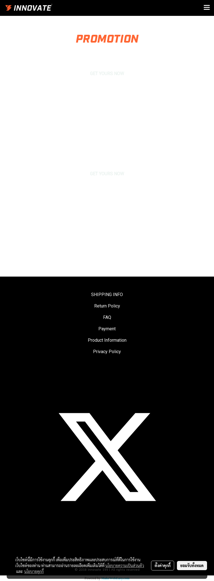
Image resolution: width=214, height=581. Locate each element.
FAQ (107, 317)
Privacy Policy (107, 351)
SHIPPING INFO (107, 294)
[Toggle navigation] (207, 8)
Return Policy (107, 306)
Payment (107, 328)
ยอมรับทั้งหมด (192, 565)
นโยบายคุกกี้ (34, 571)
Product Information (107, 340)
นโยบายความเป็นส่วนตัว (124, 565)
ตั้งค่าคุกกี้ (163, 565)
